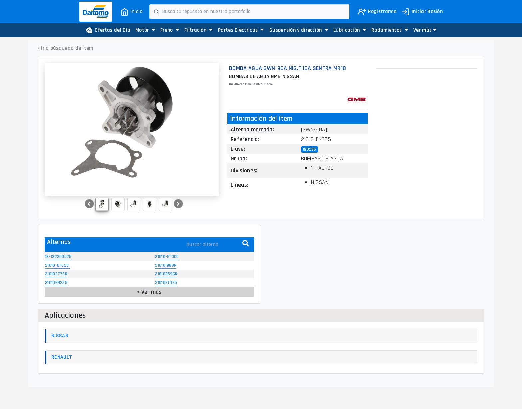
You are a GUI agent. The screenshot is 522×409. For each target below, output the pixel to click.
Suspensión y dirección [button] (298, 30)
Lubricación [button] (349, 30)
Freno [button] (169, 30)
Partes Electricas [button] (241, 30)
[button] (425, 30)
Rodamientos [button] (389, 30)
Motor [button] (145, 30)
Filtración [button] (198, 30)
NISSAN (59, 335)
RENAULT (61, 357)
